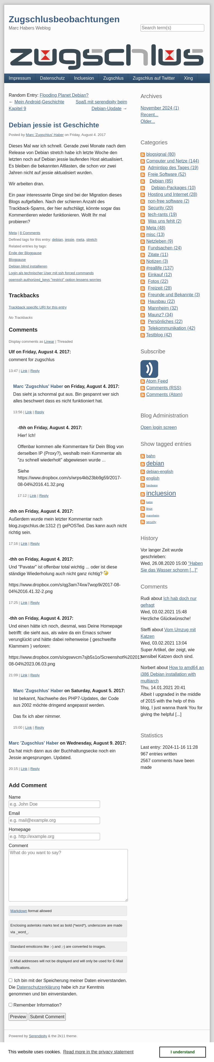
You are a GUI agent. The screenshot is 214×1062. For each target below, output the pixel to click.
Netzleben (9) (159, 241)
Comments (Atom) (164, 394)
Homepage (19, 829)
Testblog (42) (159, 334)
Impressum (20, 78)
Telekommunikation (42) (171, 328)
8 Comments (30, 233)
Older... (147, 121)
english (152, 478)
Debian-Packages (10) (173, 187)
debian (57, 239)
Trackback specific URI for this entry (38, 307)
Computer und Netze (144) (172, 161)
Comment (18, 845)
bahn (150, 456)
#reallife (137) (160, 268)
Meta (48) (155, 227)
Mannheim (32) (163, 308)
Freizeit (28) (160, 288)
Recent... (149, 114)
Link (24, 371)
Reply (35, 371)
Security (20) (160, 207)
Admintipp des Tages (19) (173, 167)
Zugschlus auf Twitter (154, 78)
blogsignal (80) (161, 154)
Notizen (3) (157, 261)
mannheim (152, 515)
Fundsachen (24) (165, 248)
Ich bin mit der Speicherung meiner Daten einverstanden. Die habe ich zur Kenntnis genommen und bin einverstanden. (68, 987)
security (151, 522)
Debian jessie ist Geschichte (54, 125)
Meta (13, 233)
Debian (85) (161, 181)
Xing (188, 78)
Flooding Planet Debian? (64, 95)
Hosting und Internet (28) (172, 194)
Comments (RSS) (163, 387)
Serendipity (38, 1036)
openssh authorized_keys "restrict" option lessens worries (55, 280)
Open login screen (158, 427)
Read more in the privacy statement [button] (98, 1051)
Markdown (18, 911)
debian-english (159, 471)
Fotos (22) (158, 281)
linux (149, 508)
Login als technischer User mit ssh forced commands (51, 273)
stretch (91, 239)
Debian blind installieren (28, 266)
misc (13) (155, 234)
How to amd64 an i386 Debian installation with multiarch (172, 674)
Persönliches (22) (165, 321)
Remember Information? (37, 1005)
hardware (152, 485)
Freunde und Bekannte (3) (174, 294)
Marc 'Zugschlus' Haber (45, 135)
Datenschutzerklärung (38, 987)
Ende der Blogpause (25, 253)
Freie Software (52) (167, 174)
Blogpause (17, 259)
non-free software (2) (168, 201)
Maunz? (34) (160, 314)
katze (149, 502)
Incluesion (84, 78)
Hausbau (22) (161, 301)
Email (14, 813)
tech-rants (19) (162, 214)
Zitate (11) (158, 254)
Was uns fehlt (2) (164, 221)
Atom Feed (157, 381)
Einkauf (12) (160, 274)
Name (15, 797)
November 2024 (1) (159, 108)
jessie (69, 239)
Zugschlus (113, 78)
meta (80, 239)
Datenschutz (52, 78)
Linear (49, 341)
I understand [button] (183, 1052)
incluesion (161, 493)
